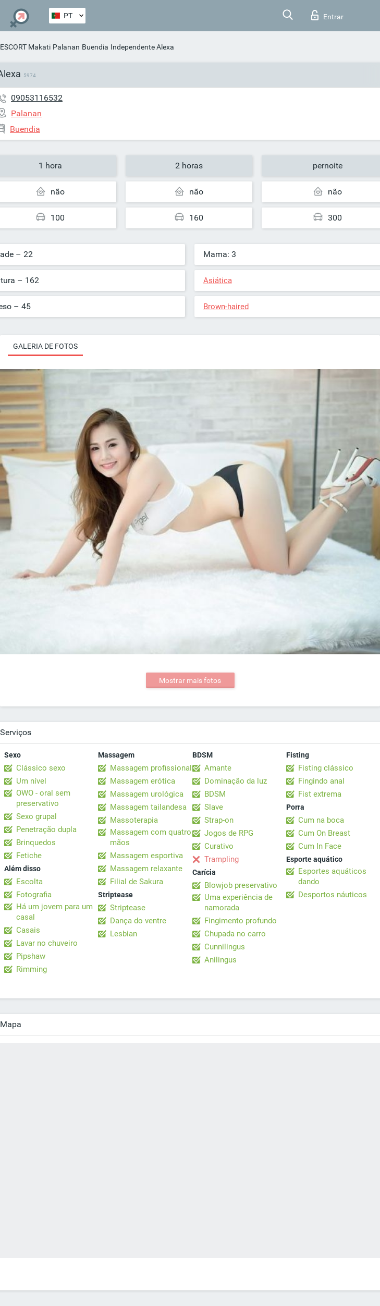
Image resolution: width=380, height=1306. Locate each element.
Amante (217, 768)
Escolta (29, 881)
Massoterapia (134, 820)
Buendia (95, 47)
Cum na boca (321, 820)
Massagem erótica (142, 781)
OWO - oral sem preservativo (43, 798)
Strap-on (219, 820)
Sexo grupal (36, 816)
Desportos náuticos (332, 894)
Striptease (127, 907)
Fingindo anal (321, 781)
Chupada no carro (235, 933)
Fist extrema (319, 794)
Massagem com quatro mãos (150, 837)
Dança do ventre (138, 920)
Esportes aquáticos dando (332, 876)
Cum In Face (319, 846)
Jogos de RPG (228, 833)
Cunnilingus (224, 946)
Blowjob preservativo (240, 885)
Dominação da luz (235, 781)
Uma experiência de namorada (238, 902)
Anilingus (220, 960)
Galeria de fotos (45, 346)
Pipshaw (30, 956)
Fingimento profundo (240, 920)
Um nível (31, 781)
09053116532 (37, 98)
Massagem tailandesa (148, 807)
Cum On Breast (324, 833)
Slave (213, 807)
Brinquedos (36, 842)
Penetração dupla (46, 829)
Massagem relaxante (146, 868)
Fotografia (34, 894)
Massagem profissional (151, 768)
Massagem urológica (146, 794)
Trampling (221, 859)
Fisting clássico (325, 768)
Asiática (217, 280)
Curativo (219, 846)
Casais (28, 930)
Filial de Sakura (136, 881)
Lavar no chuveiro (47, 943)
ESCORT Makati (25, 47)
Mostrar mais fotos (190, 680)
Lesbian (123, 933)
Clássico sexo (41, 768)
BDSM (215, 794)
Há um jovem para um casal (54, 912)
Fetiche (29, 855)
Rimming (31, 969)
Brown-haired (226, 306)
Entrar (327, 15)
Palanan (66, 47)
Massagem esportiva (146, 855)
